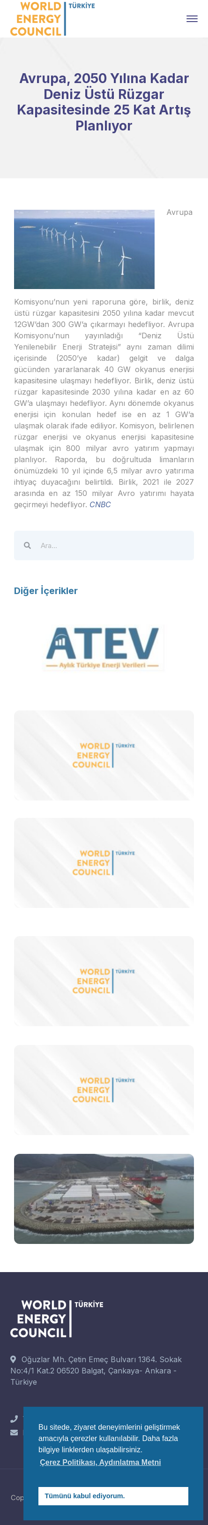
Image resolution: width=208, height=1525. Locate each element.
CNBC (100, 504)
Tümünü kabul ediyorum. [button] (85, 1496)
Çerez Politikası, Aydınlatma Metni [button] (100, 1462)
